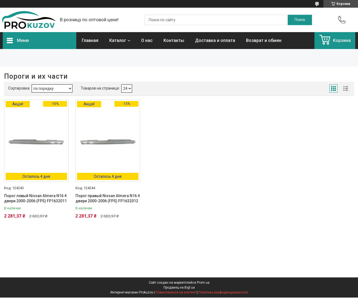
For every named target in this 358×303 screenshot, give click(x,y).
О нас (147, 40)
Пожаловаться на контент (176, 292)
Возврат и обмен (263, 40)
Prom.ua (203, 282)
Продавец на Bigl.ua (179, 287)
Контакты (173, 40)
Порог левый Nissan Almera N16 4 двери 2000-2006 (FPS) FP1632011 (35, 198)
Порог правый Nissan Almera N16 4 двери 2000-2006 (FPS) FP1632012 (107, 198)
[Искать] (300, 20)
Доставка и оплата (215, 40)
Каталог (117, 40)
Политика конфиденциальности (223, 292)
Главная (90, 40)
